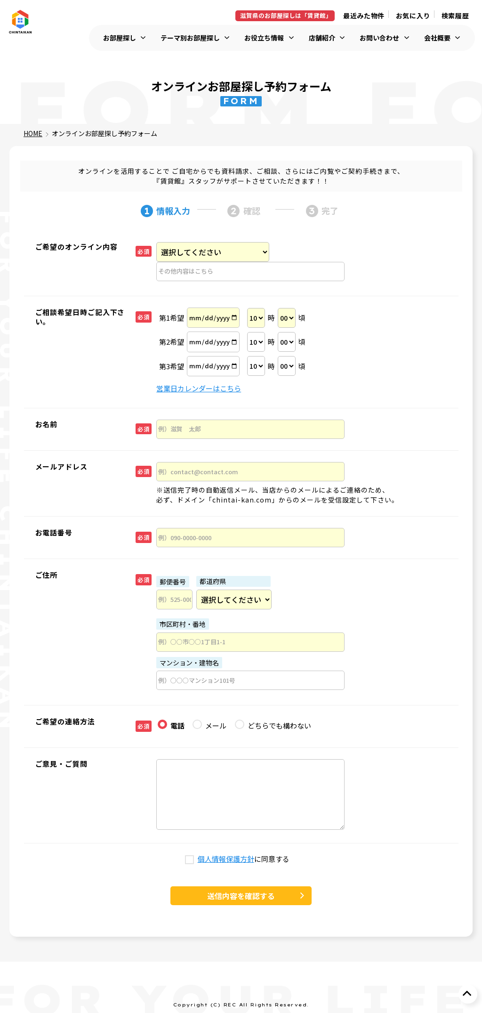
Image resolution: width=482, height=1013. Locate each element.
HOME (33, 133)
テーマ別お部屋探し (190, 37)
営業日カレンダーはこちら (198, 388)
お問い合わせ (379, 37)
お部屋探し (119, 37)
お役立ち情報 (264, 37)
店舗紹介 (322, 37)
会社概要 (437, 37)
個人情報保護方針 (226, 859)
